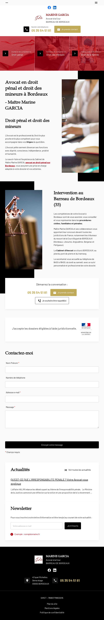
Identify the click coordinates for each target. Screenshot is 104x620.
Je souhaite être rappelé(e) (52, 301)
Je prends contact (67, 29)
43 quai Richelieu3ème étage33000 (40, 580)
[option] (52, 487)
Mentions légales (52, 608)
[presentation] (25, 436)
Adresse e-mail (13, 392)
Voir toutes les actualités (77, 470)
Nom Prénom (12, 363)
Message (10, 407)
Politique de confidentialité (52, 612)
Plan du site (52, 603)
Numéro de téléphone (15, 377)
